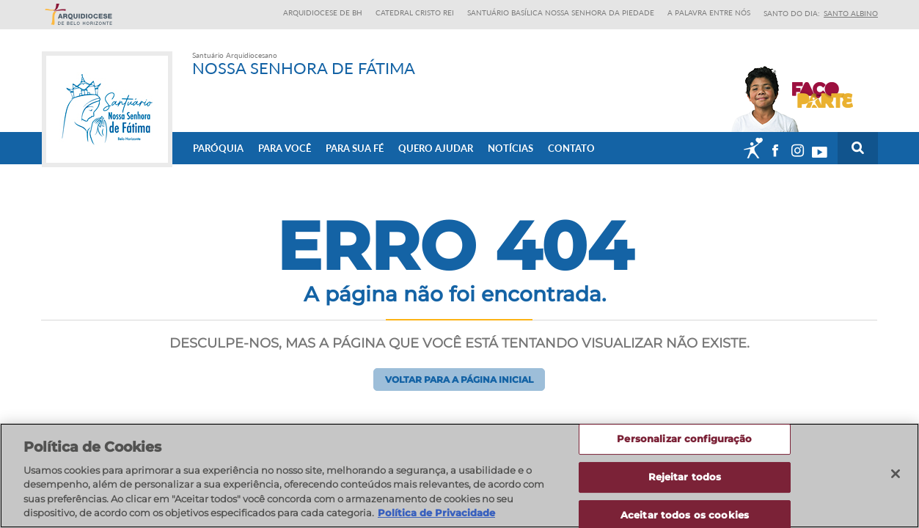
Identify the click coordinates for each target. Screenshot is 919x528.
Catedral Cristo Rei (415, 12)
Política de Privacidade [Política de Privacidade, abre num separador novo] (436, 512)
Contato (571, 147)
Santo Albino (851, 13)
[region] (459, 475)
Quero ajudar (435, 147)
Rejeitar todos (685, 477)
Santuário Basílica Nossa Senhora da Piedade (560, 12)
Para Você (284, 147)
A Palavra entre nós (708, 12)
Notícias (510, 147)
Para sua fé (355, 147)
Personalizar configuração (684, 439)
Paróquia (218, 147)
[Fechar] (895, 474)
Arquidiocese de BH (322, 12)
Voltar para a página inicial (459, 379)
